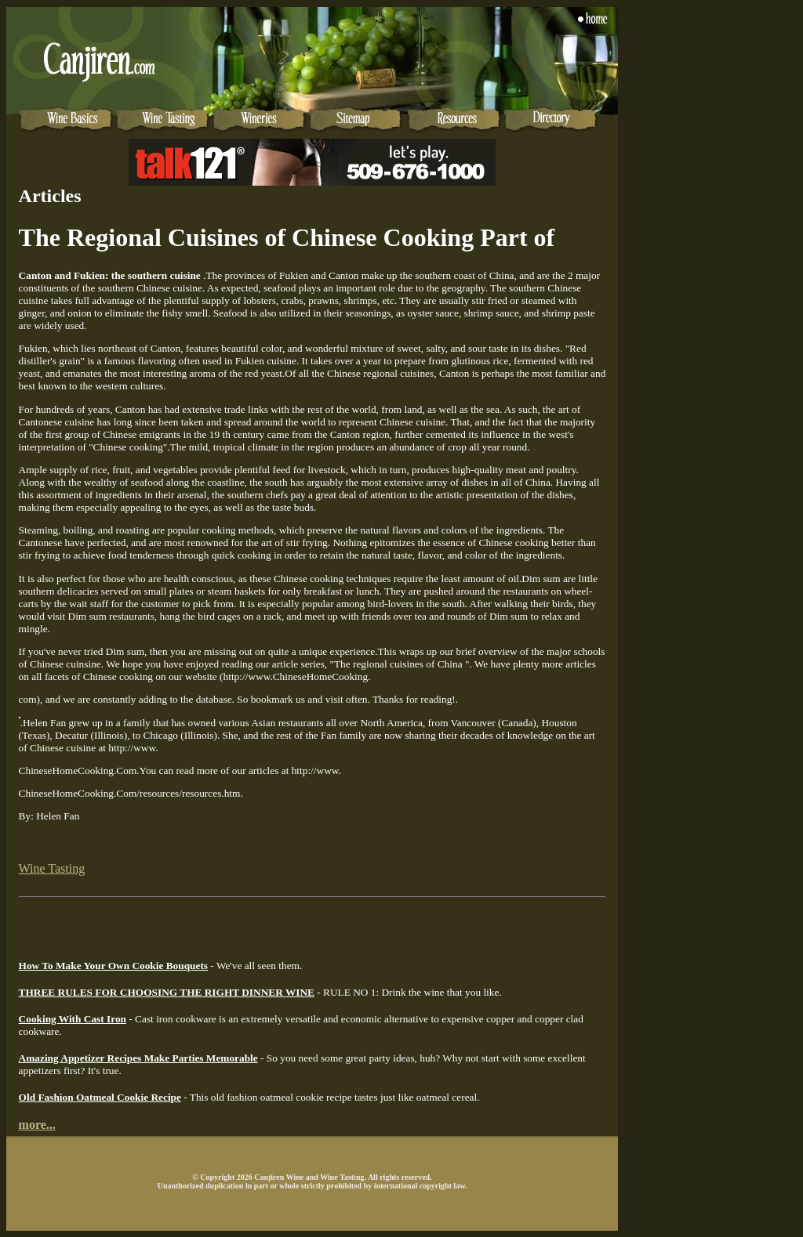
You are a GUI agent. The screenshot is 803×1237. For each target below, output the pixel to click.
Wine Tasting (52, 868)
